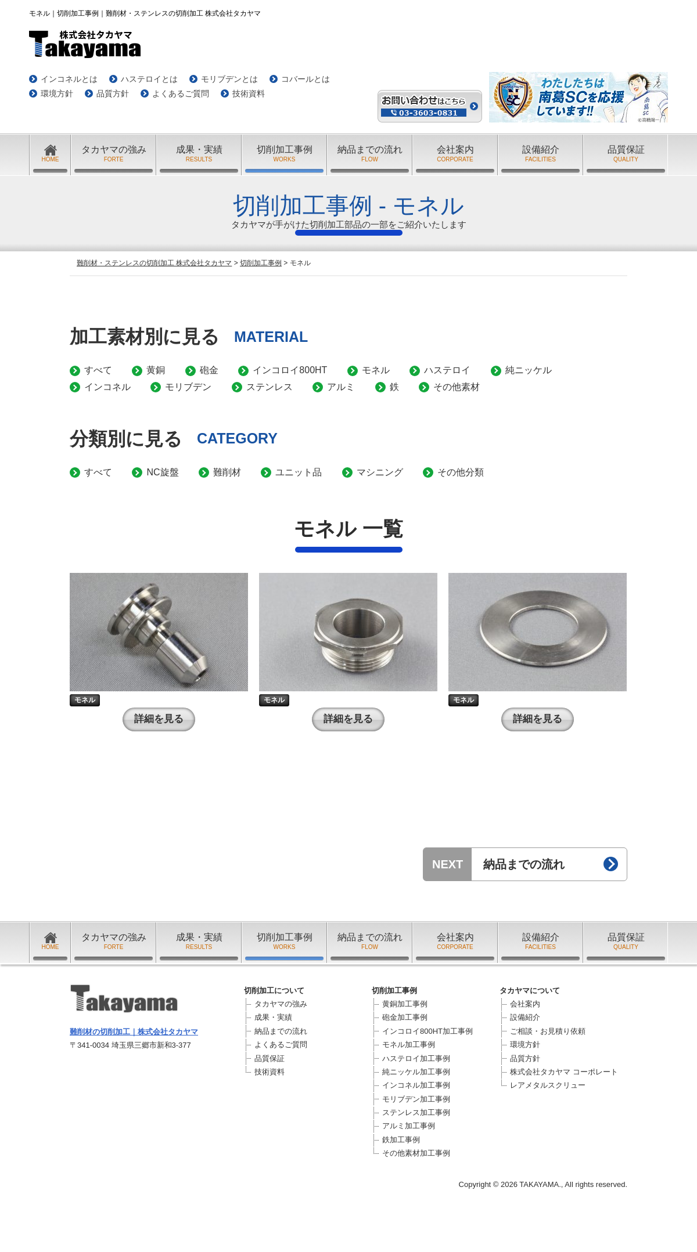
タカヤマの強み (113, 154)
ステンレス (269, 387)
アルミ (341, 387)
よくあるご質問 (180, 93)
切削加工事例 (284, 154)
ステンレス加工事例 (416, 1112)
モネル (376, 370)
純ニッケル (528, 370)
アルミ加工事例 (408, 1125)
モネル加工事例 (408, 1044)
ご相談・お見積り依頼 (547, 1031)
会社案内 (455, 154)
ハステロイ (447, 370)
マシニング (380, 472)
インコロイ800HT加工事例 (427, 1031)
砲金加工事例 (404, 1017)
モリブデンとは (229, 79)
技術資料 (248, 93)
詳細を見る (159, 718)
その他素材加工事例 (416, 1153)
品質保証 (626, 154)
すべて (98, 370)
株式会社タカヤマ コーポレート (564, 1071)
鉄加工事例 (401, 1139)
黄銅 (155, 370)
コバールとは (305, 79)
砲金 (209, 370)
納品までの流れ (369, 154)
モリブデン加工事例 (416, 1099)
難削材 (227, 472)
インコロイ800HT (290, 370)
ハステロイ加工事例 (416, 1058)
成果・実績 (199, 154)
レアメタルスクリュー (547, 1085)
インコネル (107, 387)
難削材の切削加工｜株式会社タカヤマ (134, 1031)
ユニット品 (298, 472)
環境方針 (57, 93)
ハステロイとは (149, 79)
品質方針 (112, 93)
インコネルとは (69, 79)
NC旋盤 (162, 472)
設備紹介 (540, 154)
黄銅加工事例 (404, 1004)
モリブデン (188, 387)
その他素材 (456, 387)
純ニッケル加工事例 (416, 1071)
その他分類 (460, 472)
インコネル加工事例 (416, 1085)
